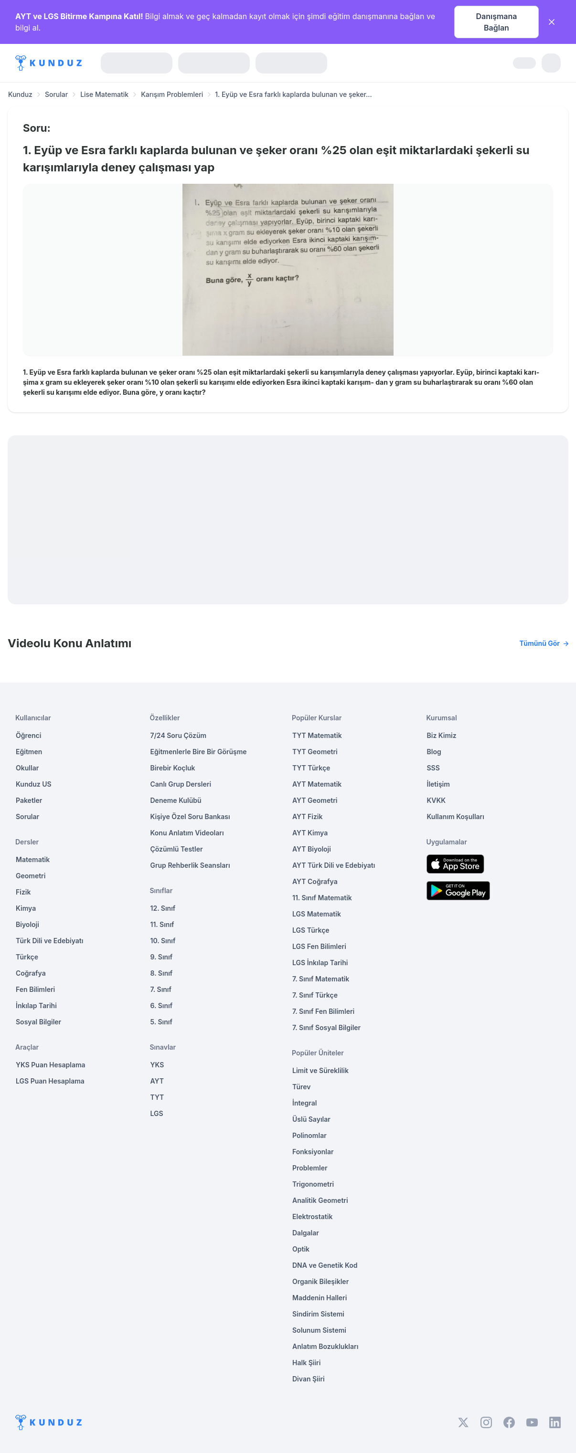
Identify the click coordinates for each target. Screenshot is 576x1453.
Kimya (26, 908)
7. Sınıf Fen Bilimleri (323, 1011)
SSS (433, 768)
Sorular (56, 94)
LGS (156, 1113)
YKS (157, 1065)
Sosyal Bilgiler (38, 1022)
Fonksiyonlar (313, 1152)
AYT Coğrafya (315, 881)
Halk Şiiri (306, 1362)
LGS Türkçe (311, 930)
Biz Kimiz (442, 735)
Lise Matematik (104, 94)
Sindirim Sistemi (318, 1314)
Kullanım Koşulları (455, 816)
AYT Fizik (307, 816)
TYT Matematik (317, 735)
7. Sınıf (160, 989)
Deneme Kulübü (176, 800)
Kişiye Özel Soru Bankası (190, 816)
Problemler (310, 1168)
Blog (434, 752)
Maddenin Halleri (319, 1298)
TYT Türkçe (311, 768)
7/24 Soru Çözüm (178, 735)
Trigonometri (313, 1184)
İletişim (438, 784)
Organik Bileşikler (320, 1281)
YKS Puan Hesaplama (50, 1065)
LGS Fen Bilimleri (319, 946)
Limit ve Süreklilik (320, 1070)
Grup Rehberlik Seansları (190, 865)
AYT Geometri (314, 800)
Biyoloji (27, 924)
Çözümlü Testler (176, 849)
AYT (157, 1081)
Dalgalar (305, 1233)
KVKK (436, 800)
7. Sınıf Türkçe (315, 995)
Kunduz (20, 94)
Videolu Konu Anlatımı (288, 643)
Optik (300, 1249)
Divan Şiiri (308, 1379)
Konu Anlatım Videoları (187, 833)
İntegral (304, 1103)
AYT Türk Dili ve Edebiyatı (333, 865)
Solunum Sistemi (319, 1330)
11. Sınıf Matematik (322, 898)
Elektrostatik (312, 1216)
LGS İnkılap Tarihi (320, 962)
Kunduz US (34, 784)
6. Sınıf (161, 1005)
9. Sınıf (161, 957)
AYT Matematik (316, 784)
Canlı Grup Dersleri (181, 784)
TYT (157, 1097)
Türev (301, 1087)
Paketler (29, 800)
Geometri (30, 876)
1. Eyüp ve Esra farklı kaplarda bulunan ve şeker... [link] (293, 94)
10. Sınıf (163, 941)
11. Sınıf (162, 924)
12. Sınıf (163, 908)
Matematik (33, 859)
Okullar (27, 768)
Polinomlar (309, 1135)
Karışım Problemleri (172, 94)
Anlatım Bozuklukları (325, 1346)
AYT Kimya (310, 833)
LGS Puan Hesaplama (50, 1081)
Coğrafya (31, 973)
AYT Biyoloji (311, 849)
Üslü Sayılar (311, 1119)
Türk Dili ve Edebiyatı (49, 941)
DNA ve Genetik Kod (324, 1265)
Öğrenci (28, 735)
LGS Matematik (316, 914)
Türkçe (27, 957)
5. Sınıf (161, 1022)
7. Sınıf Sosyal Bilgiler (326, 1027)
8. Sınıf (161, 973)
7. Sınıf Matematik (320, 979)
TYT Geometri (315, 752)
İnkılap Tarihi (36, 1005)
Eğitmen (29, 752)
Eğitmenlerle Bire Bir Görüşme (198, 752)
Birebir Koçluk (172, 768)
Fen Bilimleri (35, 989)
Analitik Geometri (320, 1200)
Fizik (23, 892)
